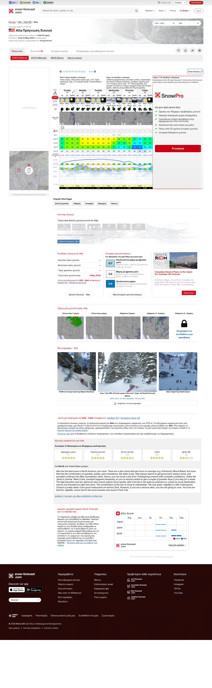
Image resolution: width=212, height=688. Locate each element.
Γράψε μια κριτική (96, 549)
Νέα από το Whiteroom (69, 641)
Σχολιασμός (108, 663)
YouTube (178, 641)
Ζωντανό (36, 87)
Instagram (179, 632)
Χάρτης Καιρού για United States (72, 478)
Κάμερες (102, 251)
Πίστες (114, 251)
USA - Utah (25, 58)
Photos (173, 10)
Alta (36, 58)
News (162, 10)
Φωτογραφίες (65, 645)
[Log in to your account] (198, 10)
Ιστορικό (89, 251)
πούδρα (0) (62, 330)
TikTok (177, 636)
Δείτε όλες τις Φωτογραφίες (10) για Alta (127, 446)
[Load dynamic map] (29, 206)
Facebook (179, 628)
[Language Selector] (180, 2)
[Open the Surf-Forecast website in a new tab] (13, 2)
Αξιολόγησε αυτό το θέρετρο (70, 549)
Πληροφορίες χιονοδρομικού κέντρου (95, 87)
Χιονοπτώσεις (65, 636)
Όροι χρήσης (14, 676)
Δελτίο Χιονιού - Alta (79, 342)
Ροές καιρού (100, 645)
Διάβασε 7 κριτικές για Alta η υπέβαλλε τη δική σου (78, 544)
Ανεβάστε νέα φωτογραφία (127, 451)
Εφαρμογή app (101, 636)
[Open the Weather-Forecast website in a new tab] (48, 2)
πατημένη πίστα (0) (77, 330)
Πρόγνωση (16, 87)
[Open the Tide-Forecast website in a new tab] (37, 2)
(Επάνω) (19, 94)
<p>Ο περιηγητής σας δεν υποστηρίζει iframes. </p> (151, 579)
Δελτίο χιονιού (62, 251)
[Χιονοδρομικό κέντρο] (189, 59)
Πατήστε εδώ (63, 482)
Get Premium (196, 3)
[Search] (137, 11)
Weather (150, 10)
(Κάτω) (57, 94)
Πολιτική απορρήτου (32, 676)
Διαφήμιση (26, 663)
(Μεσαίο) (39, 94)
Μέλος (97, 628)
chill (56, 183)
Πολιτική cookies (51, 676)
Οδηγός (77, 251)
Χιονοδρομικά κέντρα (69, 628)
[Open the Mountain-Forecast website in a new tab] (25, 2)
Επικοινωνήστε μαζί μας (63, 663)
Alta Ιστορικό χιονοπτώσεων (127, 342)
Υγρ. (55, 187)
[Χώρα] (164, 59)
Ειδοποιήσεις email (103, 632)
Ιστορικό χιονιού (59, 87)
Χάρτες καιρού (75, 94)
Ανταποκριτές (101, 641)
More (55, 155)
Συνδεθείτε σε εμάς (89, 663)
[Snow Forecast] (22, 10)
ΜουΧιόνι (63, 649)
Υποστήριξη (41, 663)
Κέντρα (12, 58)
